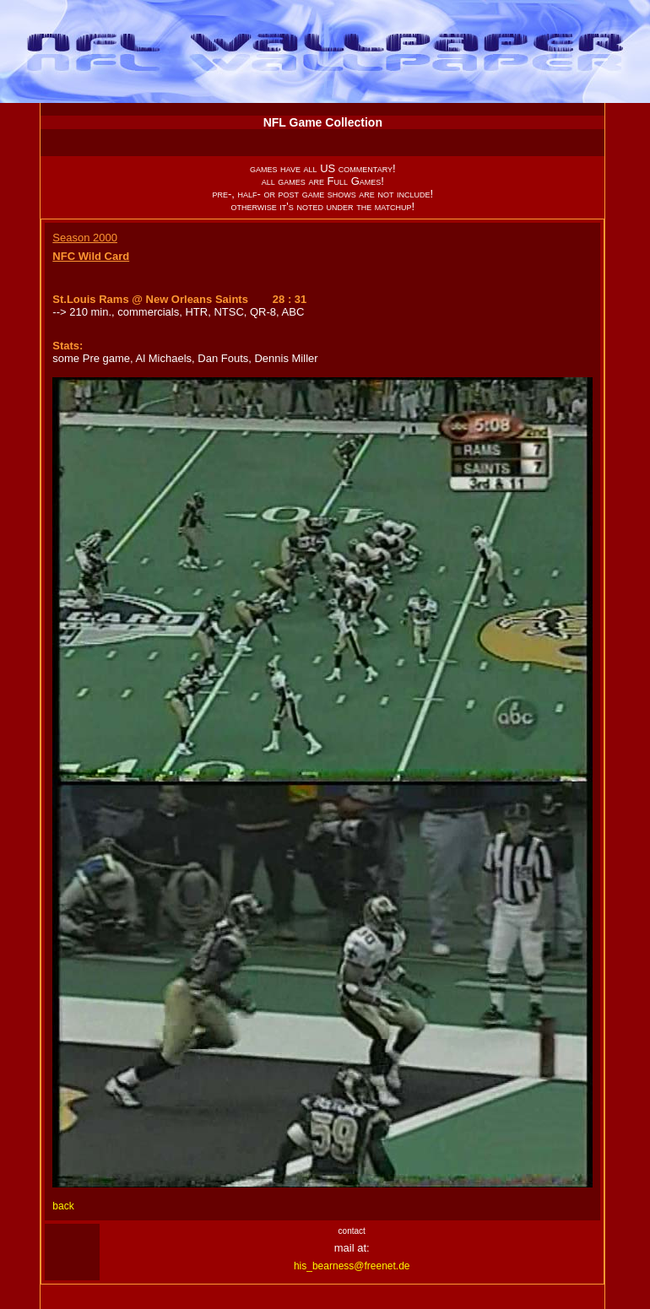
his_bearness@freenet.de (352, 1266)
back (62, 1206)
